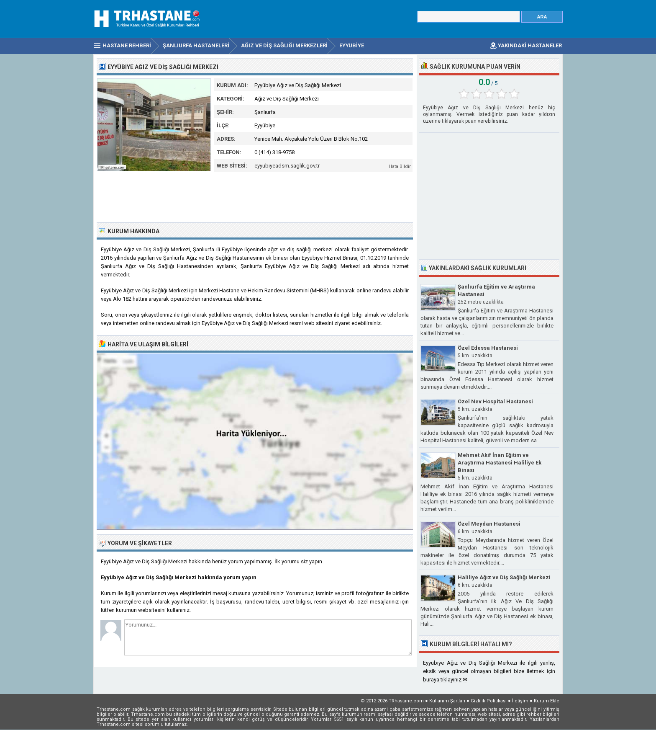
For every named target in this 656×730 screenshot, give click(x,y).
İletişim (520, 701)
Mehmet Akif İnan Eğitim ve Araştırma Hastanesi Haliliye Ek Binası (499, 462)
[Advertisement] (255, 197)
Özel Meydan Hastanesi (489, 524)
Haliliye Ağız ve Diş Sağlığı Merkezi (504, 577)
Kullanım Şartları (447, 701)
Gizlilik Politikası (489, 701)
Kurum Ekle (546, 701)
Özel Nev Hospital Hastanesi (495, 401)
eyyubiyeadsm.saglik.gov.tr (287, 166)
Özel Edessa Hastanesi (488, 348)
